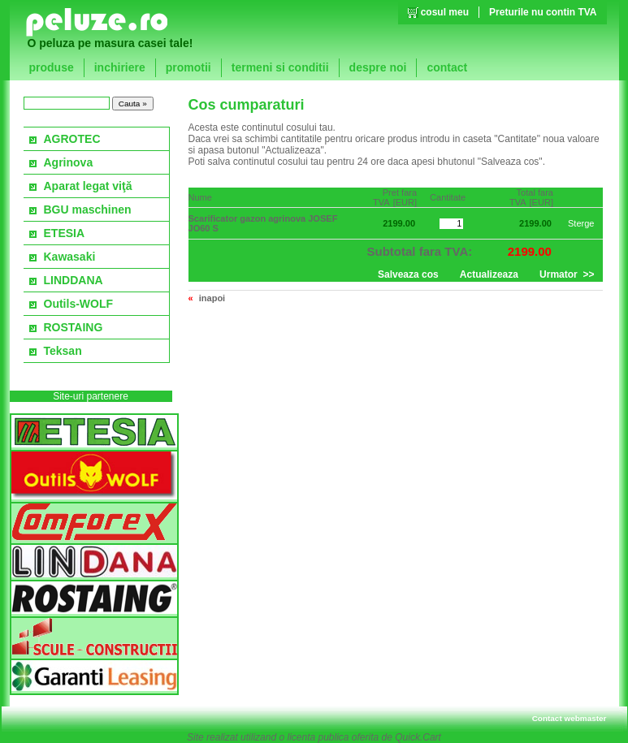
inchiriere (119, 67)
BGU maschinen (88, 209)
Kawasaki (70, 256)
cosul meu (445, 12)
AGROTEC (72, 138)
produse (51, 67)
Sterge (581, 223)
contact (447, 67)
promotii (188, 67)
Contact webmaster (569, 718)
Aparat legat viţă (88, 185)
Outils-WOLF (79, 303)
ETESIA (64, 233)
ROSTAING (73, 327)
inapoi (212, 298)
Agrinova (68, 162)
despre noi (378, 67)
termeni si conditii (280, 67)
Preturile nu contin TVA (542, 12)
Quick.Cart (418, 737)
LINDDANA (73, 280)
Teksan (63, 350)
